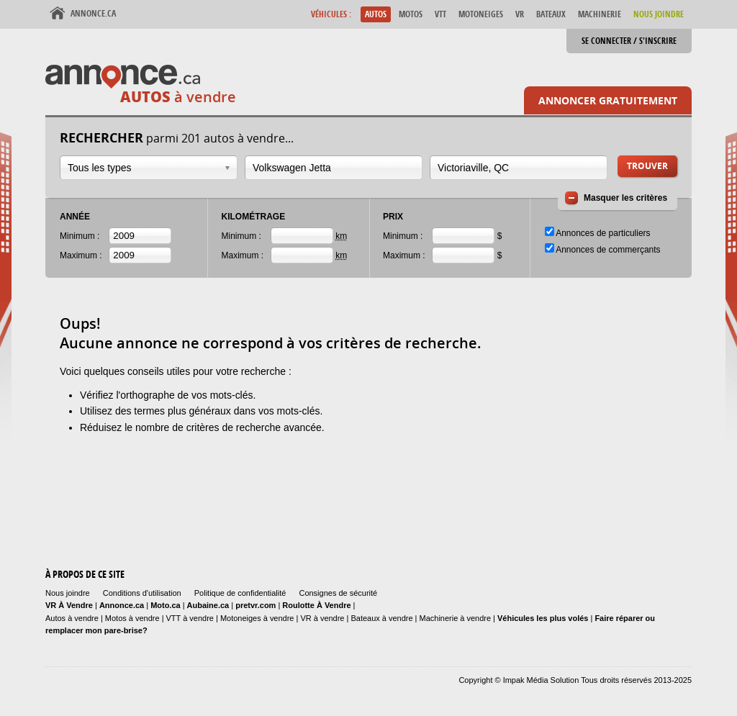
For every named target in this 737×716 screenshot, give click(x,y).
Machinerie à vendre (456, 618)
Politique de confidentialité (240, 593)
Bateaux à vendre (381, 618)
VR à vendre (322, 618)
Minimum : (79, 236)
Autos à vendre (72, 618)
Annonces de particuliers (603, 233)
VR (519, 14)
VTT (440, 14)
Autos (375, 14)
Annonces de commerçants (608, 250)
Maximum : (81, 255)
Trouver (647, 166)
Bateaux (551, 14)
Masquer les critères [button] (625, 198)
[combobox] (149, 167)
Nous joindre (67, 593)
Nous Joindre (658, 14)
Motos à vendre (132, 618)
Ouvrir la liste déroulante (227, 168)
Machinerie (599, 14)
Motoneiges (480, 14)
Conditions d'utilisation (142, 593)
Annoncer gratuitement (607, 100)
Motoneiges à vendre (258, 618)
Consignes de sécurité (338, 593)
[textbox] (333, 167)
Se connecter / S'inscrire (629, 41)
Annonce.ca (93, 13)
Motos (410, 14)
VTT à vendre (190, 618)
